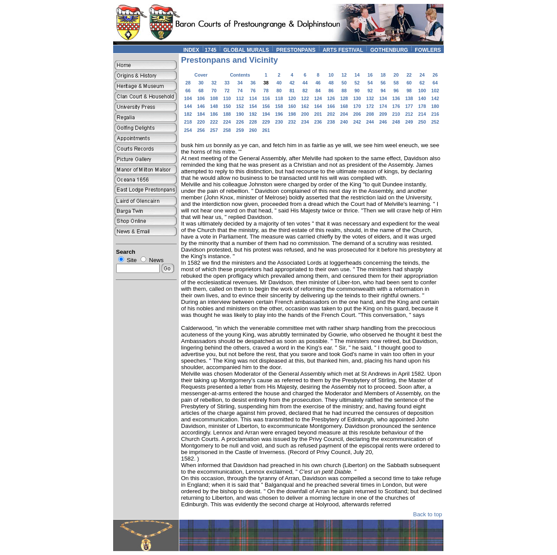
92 (369, 90)
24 (422, 74)
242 (357, 121)
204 (344, 114)
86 (331, 90)
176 (396, 106)
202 (331, 114)
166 (331, 106)
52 (357, 82)
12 (344, 74)
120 (292, 98)
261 (266, 130)
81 (292, 90)
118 (279, 98)
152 (240, 106)
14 (357, 74)
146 (201, 106)
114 (253, 98)
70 (214, 90)
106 (201, 98)
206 (357, 114)
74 (240, 90)
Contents (240, 74)
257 (214, 130)
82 (305, 90)
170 (357, 106)
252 (435, 121)
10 (331, 74)
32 (214, 82)
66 (188, 90)
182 (188, 114)
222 (214, 121)
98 (409, 90)
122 (305, 98)
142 (435, 98)
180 (435, 106)
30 (201, 82)
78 (265, 90)
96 (396, 90)
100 (422, 90)
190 (240, 114)
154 (253, 106)
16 (369, 74)
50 (344, 82)
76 (252, 90)
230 (279, 121)
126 (331, 98)
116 (266, 98)
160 (292, 106)
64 (435, 82)
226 (240, 121)
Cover (201, 74)
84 (318, 90)
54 (369, 82)
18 (383, 74)
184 (201, 114)
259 (240, 130)
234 (305, 121)
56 (383, 82)
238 (331, 121)
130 (357, 98)
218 (188, 121)
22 (409, 74)
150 (227, 106)
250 (422, 121)
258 (227, 130)
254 (188, 130)
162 (305, 106)
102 (435, 90)
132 (370, 98)
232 (292, 121)
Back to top (427, 514)
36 (252, 82)
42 (292, 82)
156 (266, 106)
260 (253, 130)
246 (383, 121)
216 (435, 114)
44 (305, 82)
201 (318, 114)
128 (344, 98)
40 (279, 82)
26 (435, 74)
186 (214, 114)
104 (188, 98)
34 (240, 82)
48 (331, 82)
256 (201, 130)
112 (240, 98)
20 (396, 74)
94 (383, 90)
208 (370, 114)
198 (292, 114)
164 (318, 106)
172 (370, 106)
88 (344, 90)
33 (227, 82)
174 (383, 106)
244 (370, 121)
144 (188, 106)
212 (409, 114)
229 (266, 121)
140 (422, 98)
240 (344, 121)
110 (227, 98)
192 (253, 114)
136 (396, 98)
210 (396, 114)
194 (266, 114)
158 (279, 106)
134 (383, 98)
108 (214, 98)
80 (279, 90)
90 (357, 90)
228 (253, 121)
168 (344, 106)
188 (227, 114)
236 (318, 121)
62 (422, 82)
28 (188, 82)
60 (409, 82)
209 (383, 114)
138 (409, 98)
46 (318, 82)
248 (396, 121)
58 (396, 82)
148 (214, 106)
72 (227, 90)
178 (422, 106)
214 (422, 114)
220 (201, 121)
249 (409, 121)
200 (305, 114)
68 (201, 90)
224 (227, 121)
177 (409, 106)
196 (279, 114)
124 (318, 98)
